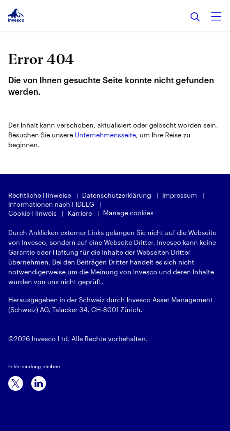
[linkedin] (38, 383)
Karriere (80, 213)
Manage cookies (128, 213)
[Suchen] (195, 17)
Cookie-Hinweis (32, 213)
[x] (15, 383)
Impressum (179, 195)
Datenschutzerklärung (116, 195)
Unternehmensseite (105, 135)
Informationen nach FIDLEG (51, 204)
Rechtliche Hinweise (39, 195)
